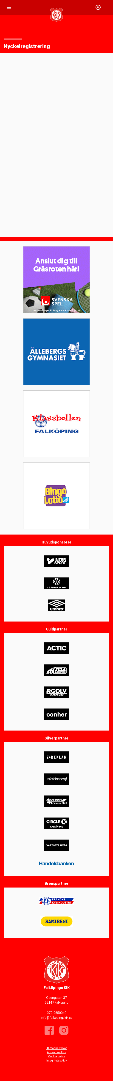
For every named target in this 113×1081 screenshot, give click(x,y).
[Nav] (9, 7)
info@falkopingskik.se (57, 1017)
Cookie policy (56, 1056)
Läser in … (56, 144)
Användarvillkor (56, 1052)
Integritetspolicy (56, 1060)
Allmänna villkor (56, 1048)
